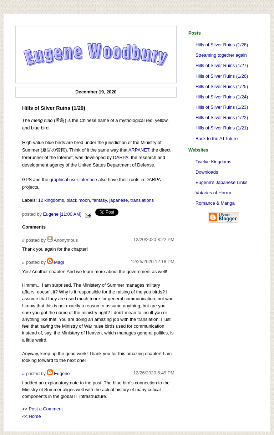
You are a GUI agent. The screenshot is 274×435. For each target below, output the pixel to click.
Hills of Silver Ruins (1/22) (222, 117)
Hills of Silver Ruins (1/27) (222, 65)
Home (35, 416)
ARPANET (138, 150)
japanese (119, 200)
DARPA (120, 157)
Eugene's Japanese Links (221, 182)
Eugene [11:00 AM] (62, 214)
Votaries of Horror (213, 192)
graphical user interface (73, 179)
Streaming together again (221, 55)
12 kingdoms (51, 200)
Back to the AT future (217, 138)
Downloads (207, 172)
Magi (59, 262)
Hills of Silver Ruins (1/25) (222, 86)
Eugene (62, 373)
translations (142, 200)
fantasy (99, 200)
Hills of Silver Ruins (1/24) (222, 96)
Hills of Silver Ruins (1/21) (222, 127)
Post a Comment (46, 408)
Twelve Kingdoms (213, 161)
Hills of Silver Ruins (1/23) (222, 107)
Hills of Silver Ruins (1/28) (222, 44)
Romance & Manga (215, 203)
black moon (78, 200)
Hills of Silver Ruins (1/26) (222, 76)
